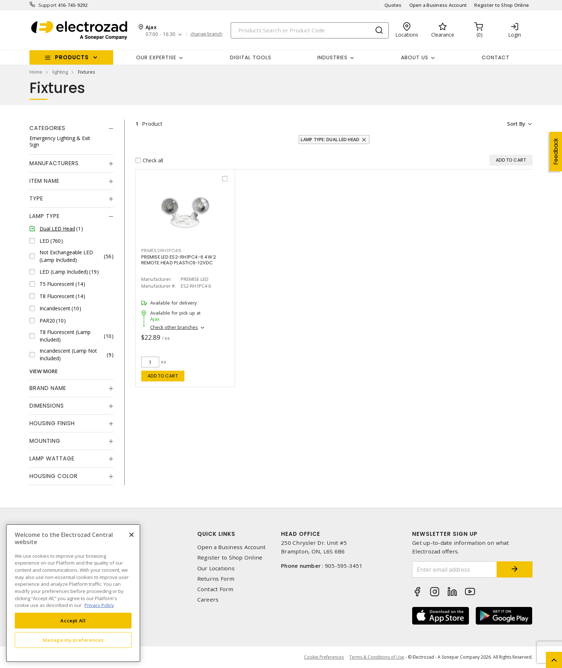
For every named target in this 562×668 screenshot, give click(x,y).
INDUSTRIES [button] (332, 57)
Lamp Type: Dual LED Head (330, 139)
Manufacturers (54, 163)
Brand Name (47, 388)
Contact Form (215, 589)
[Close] (131, 535)
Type (36, 198)
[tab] (71, 128)
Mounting (44, 441)
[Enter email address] (454, 569)
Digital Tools (250, 57)
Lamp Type (44, 216)
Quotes (393, 5)
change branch (206, 34)
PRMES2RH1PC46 (161, 250)
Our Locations (216, 568)
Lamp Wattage (51, 458)
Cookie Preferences (324, 657)
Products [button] (72, 57)
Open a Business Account (438, 5)
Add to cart (163, 376)
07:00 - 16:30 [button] (160, 34)
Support (47, 5)
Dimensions (46, 405)
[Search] (310, 30)
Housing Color (53, 476)
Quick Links (216, 534)
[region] (73, 593)
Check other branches (174, 327)
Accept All (73, 620)
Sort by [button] (515, 123)
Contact (496, 57)
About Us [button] (414, 57)
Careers (208, 599)
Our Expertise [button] (156, 57)
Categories (47, 128)
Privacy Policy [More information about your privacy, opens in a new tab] (99, 605)
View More (43, 371)
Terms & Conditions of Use (376, 657)
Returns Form (216, 578)
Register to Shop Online (501, 5)
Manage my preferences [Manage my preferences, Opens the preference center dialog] (73, 640)
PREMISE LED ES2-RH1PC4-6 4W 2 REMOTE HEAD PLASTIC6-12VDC (178, 260)
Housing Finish (52, 423)
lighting (60, 72)
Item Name (44, 181)
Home (35, 72)
